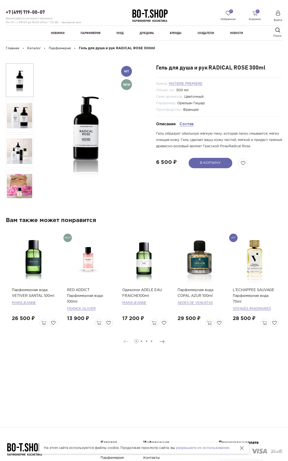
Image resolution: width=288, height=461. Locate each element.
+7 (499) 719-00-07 (25, 12)
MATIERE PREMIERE (185, 83)
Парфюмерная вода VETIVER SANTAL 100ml (31, 305)
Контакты (151, 457)
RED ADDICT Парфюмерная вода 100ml (86, 305)
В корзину (208, 162)
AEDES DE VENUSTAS (196, 312)
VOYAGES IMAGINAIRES (253, 317)
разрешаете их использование (202, 448)
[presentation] (122, 350)
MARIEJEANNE (24, 317)
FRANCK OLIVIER (82, 317)
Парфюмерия (112, 457)
